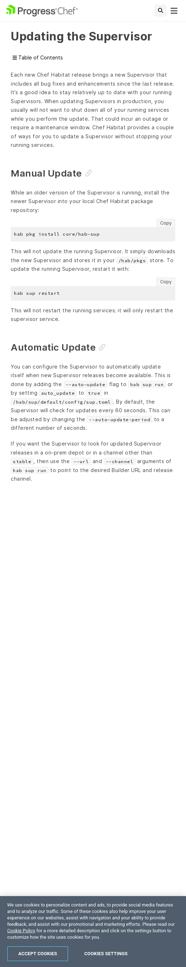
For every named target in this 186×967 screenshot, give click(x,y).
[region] (93, 931)
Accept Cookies (37, 953)
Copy (166, 223)
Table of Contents (38, 57)
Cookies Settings (106, 953)
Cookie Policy (21, 930)
